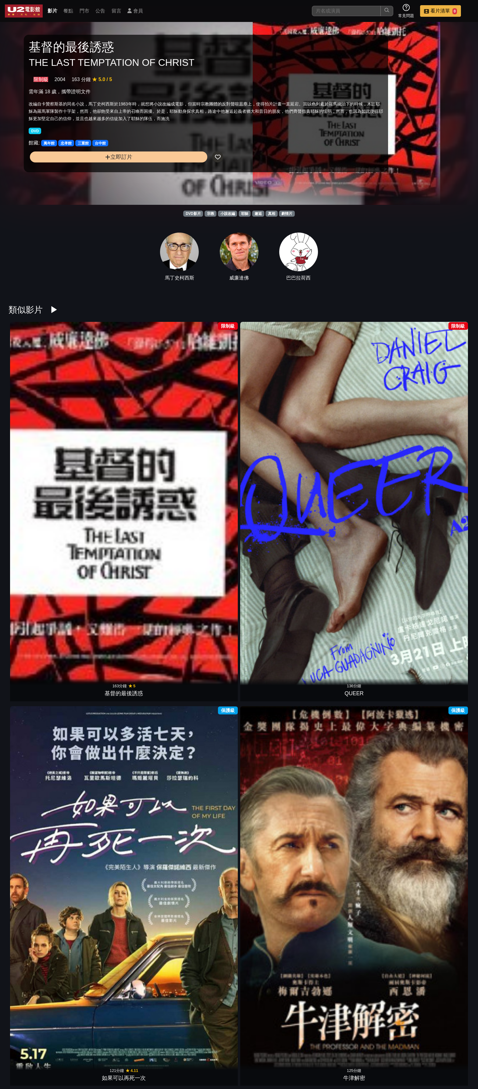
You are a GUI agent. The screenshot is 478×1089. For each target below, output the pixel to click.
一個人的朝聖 (209, 608)
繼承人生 (93, 507)
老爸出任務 (151, 911)
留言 (116, 10)
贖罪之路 (268, 709)
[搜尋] (346, 11)
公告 (100, 10)
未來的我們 (151, 810)
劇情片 (286, 214)
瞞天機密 (34, 911)
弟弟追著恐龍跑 (210, 810)
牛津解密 (210, 405)
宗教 (210, 214)
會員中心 (458, 1053)
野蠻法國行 (34, 810)
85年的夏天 (93, 810)
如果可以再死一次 (151, 405)
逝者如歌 (444, 810)
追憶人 (444, 709)
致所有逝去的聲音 (327, 405)
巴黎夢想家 (209, 709)
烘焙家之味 (385, 709)
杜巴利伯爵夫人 (268, 608)
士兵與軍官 (151, 709)
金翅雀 (92, 911)
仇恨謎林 (444, 608)
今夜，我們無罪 (327, 810)
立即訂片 (81, 178)
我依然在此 (385, 507)
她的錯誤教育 (385, 405)
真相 (271, 214)
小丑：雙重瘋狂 (34, 608)
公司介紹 (428, 1053)
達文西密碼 (151, 507)
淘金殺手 (268, 1012)
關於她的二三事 (385, 608)
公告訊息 (338, 1053)
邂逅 (258, 214)
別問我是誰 (268, 405)
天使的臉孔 (385, 911)
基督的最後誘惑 (34, 405)
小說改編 (227, 214)
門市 (84, 10)
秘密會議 (327, 507)
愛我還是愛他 (34, 709)
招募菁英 (398, 1053)
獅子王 (210, 1012)
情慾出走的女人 (444, 507)
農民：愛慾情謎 (92, 608)
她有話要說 (92, 709)
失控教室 (151, 608)
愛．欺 (268, 911)
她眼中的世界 (209, 507)
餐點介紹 (278, 1053)
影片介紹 (249, 1053)
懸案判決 (327, 911)
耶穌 (244, 214)
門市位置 (308, 1053)
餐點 (68, 10)
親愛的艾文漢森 (327, 709)
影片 (52, 10)
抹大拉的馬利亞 (444, 405)
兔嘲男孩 (385, 810)
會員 (135, 10)
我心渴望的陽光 (210, 911)
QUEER (92, 405)
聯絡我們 (368, 1053)
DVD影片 (193, 214)
